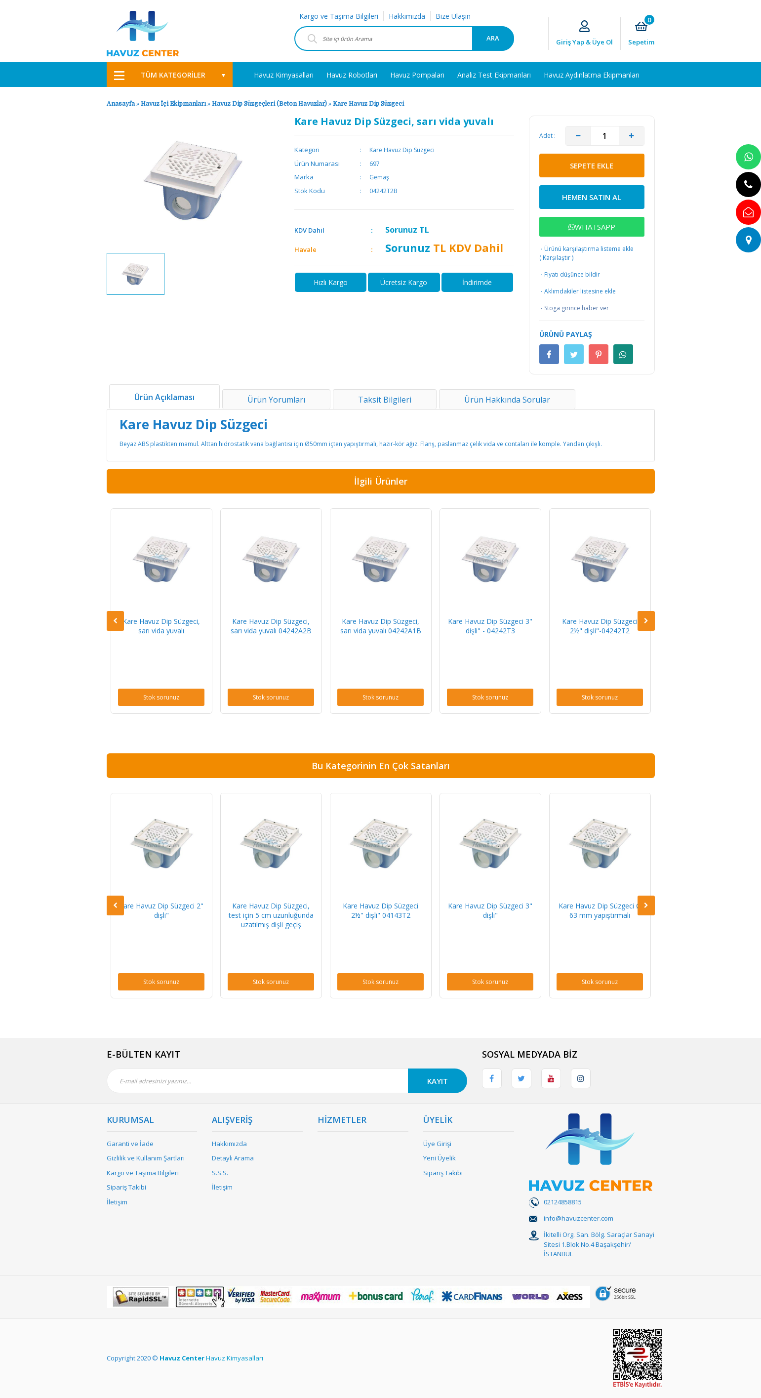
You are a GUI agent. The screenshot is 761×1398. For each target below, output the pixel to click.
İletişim (117, 1201)
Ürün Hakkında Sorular (507, 399)
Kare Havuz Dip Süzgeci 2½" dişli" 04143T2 (380, 910)
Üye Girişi (437, 1143)
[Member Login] (584, 33)
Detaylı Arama (233, 1157)
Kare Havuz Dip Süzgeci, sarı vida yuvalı (161, 626)
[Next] (646, 621)
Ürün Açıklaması (164, 397)
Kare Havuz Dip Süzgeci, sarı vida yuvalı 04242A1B (380, 626)
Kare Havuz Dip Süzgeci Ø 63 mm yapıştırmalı (600, 910)
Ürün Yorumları (276, 399)
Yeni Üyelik (439, 1157)
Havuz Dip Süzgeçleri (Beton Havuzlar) (269, 103)
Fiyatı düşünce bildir (569, 274)
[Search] (404, 38)
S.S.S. (220, 1172)
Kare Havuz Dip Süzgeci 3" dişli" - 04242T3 (490, 626)
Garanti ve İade (130, 1143)
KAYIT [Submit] (437, 1081)
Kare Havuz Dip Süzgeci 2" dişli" (161, 910)
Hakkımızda (407, 16)
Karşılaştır (556, 257)
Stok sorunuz (161, 697)
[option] (135, 274)
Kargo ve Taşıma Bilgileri (338, 16)
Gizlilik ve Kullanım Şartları (146, 1157)
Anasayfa (121, 103)
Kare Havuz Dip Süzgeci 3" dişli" (490, 910)
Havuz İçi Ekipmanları (173, 103)
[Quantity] (605, 135)
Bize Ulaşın (453, 16)
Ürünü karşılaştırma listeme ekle (586, 249)
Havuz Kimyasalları (234, 1358)
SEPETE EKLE (591, 165)
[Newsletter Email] (287, 1081)
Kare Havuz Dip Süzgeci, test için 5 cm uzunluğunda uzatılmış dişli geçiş (271, 915)
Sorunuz (401, 229)
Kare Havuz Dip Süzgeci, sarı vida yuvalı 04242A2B (271, 626)
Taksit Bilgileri (384, 399)
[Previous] (115, 621)
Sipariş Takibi (126, 1187)
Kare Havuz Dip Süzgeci (368, 103)
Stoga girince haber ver (574, 308)
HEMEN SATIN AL (591, 197)
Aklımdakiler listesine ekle (577, 291)
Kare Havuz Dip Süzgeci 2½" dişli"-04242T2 (600, 626)
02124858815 (563, 1201)
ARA (492, 38)
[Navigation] (170, 74)
